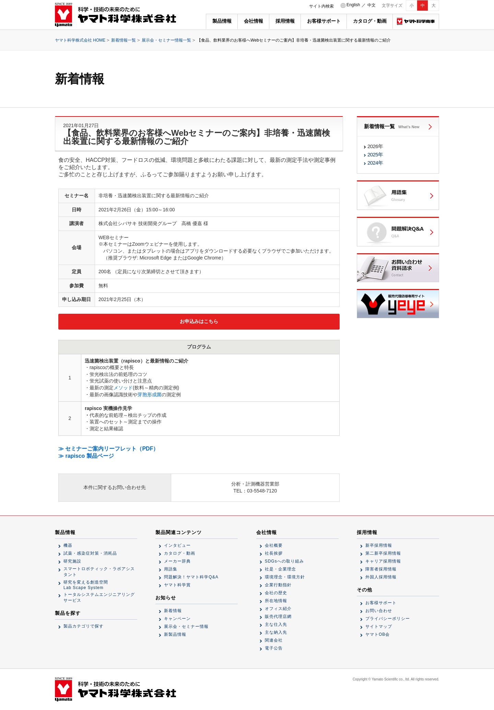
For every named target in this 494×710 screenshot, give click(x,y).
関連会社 (274, 640)
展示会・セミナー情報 (186, 626)
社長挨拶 (274, 553)
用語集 (170, 569)
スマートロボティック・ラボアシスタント (99, 571)
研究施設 (72, 561)
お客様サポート (324, 21)
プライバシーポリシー (387, 618)
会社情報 (253, 21)
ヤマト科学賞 (177, 585)
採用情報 (285, 21)
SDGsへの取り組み (284, 561)
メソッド (123, 387)
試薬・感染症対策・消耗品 (90, 553)
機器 (67, 545)
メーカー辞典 (177, 561)
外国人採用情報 (381, 577)
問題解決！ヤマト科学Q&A (191, 577)
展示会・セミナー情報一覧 (166, 40)
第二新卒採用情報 (383, 553)
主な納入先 (276, 632)
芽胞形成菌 (150, 394)
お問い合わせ (378, 610)
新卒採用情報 (378, 545)
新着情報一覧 (123, 40)
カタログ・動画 (370, 21)
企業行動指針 (278, 585)
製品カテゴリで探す (83, 626)
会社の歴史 (276, 592)
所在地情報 (276, 600)
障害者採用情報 (381, 569)
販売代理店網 (278, 616)
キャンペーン (177, 618)
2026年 (375, 146)
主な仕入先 (276, 624)
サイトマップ (378, 626)
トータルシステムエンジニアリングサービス (99, 597)
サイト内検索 (321, 6)
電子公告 (274, 648)
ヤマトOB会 (377, 634)
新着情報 (173, 610)
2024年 (375, 163)
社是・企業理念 (280, 569)
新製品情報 (175, 634)
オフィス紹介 (278, 608)
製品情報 (222, 21)
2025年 (375, 154)
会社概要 (274, 545)
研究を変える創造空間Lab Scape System (85, 585)
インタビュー (177, 545)
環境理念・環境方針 (285, 577)
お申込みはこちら (199, 321)
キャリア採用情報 (383, 561)
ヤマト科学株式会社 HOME (80, 40)
